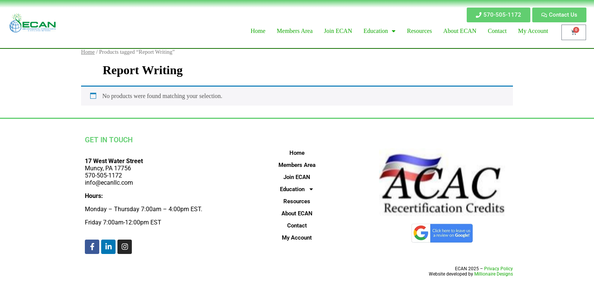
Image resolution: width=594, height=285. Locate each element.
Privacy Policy (498, 268)
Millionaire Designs (493, 274)
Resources (296, 201)
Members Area (297, 165)
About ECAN (297, 213)
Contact (297, 225)
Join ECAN (296, 177)
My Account (297, 237)
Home (88, 52)
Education (297, 189)
